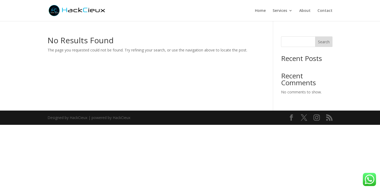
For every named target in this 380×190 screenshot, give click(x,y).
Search (324, 41)
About (305, 11)
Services (280, 11)
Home (260, 11)
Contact (324, 11)
